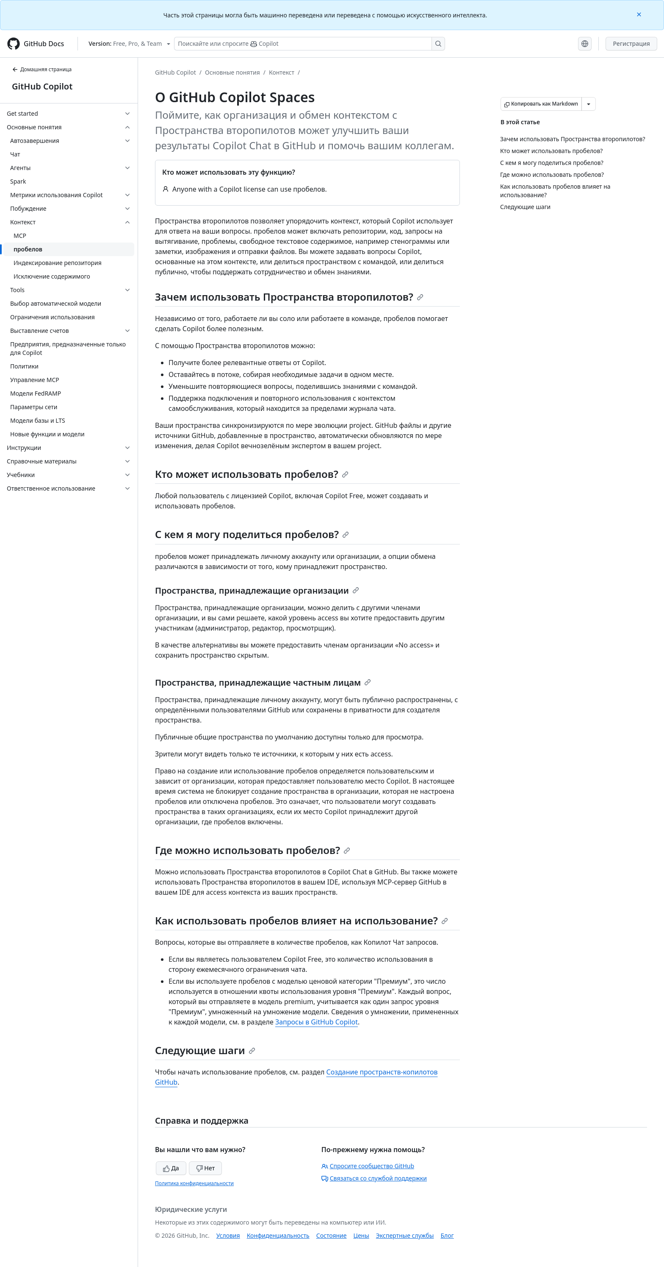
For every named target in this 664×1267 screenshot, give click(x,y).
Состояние (331, 1235)
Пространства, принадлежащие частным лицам (263, 682)
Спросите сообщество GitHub (367, 1166)
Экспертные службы (405, 1235)
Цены (361, 1235)
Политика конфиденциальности (194, 1183)
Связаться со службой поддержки (374, 1178)
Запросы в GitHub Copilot (316, 1022)
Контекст (281, 72)
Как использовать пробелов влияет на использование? (301, 920)
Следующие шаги (205, 1050)
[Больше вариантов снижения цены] (588, 104)
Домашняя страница (42, 69)
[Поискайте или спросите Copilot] (309, 43)
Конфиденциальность (278, 1235)
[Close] (640, 14)
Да (171, 1168)
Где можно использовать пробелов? (252, 850)
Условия (228, 1235)
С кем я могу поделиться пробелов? (252, 534)
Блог (447, 1235)
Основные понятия (232, 72)
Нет (205, 1168)
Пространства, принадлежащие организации (257, 590)
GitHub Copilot (42, 86)
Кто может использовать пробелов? (252, 474)
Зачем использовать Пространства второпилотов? (289, 297)
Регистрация (631, 43)
